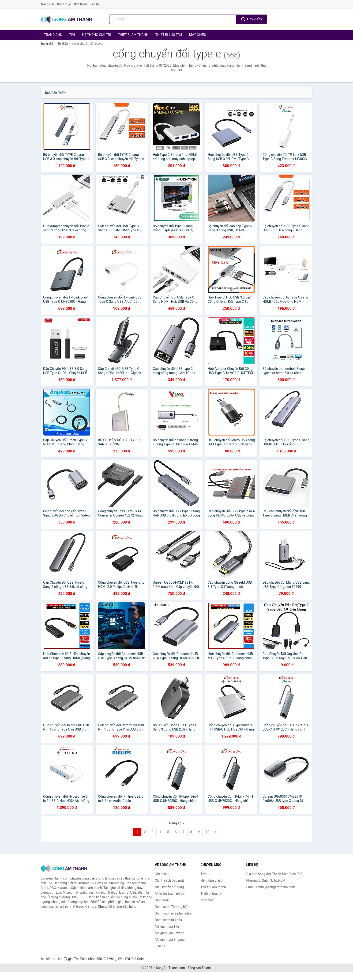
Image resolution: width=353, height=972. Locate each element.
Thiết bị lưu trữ (168, 35)
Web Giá (124, 959)
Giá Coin (137, 959)
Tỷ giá (68, 959)
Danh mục (64, 4)
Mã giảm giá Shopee (170, 939)
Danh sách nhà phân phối (173, 913)
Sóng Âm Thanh (199, 968)
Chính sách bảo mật (169, 880)
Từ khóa (62, 43)
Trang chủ (47, 4)
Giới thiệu (80, 4)
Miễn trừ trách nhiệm (170, 893)
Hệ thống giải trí (96, 35)
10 (207, 832)
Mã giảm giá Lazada (169, 933)
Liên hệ (95, 4)
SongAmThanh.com (170, 968)
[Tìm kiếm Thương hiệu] (173, 19)
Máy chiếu (197, 35)
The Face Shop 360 (88, 959)
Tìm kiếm (251, 19)
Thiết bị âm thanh (133, 35)
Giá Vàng (109, 959)
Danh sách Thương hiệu (172, 907)
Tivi (72, 35)
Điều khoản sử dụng (169, 887)
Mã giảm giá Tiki (167, 926)
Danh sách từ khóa (168, 920)
